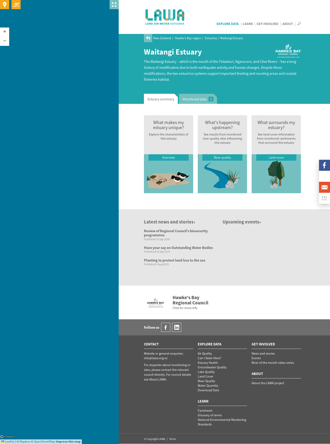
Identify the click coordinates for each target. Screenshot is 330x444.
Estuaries (211, 38)
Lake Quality (206, 372)
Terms (172, 439)
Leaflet (7, 441)
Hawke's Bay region (188, 38)
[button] (4, 32)
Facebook (324, 165)
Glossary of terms (210, 415)
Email (324, 187)
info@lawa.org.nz (156, 358)
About (287, 24)
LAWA (165, 17)
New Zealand (162, 38)
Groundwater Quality (212, 367)
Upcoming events (242, 222)
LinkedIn (324, 176)
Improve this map (68, 441)
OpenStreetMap (44, 441)
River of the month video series (273, 363)
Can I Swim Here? (209, 358)
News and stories (263, 353)
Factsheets (205, 410)
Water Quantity (208, 385)
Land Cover (205, 376)
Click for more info (185, 308)
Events (256, 358)
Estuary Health (208, 363)
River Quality (206, 381)
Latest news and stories (170, 222)
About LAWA (157, 379)
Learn (248, 24)
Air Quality (205, 353)
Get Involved (267, 24)
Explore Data (228, 24)
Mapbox (7, 436)
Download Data (208, 390)
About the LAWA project (268, 383)
